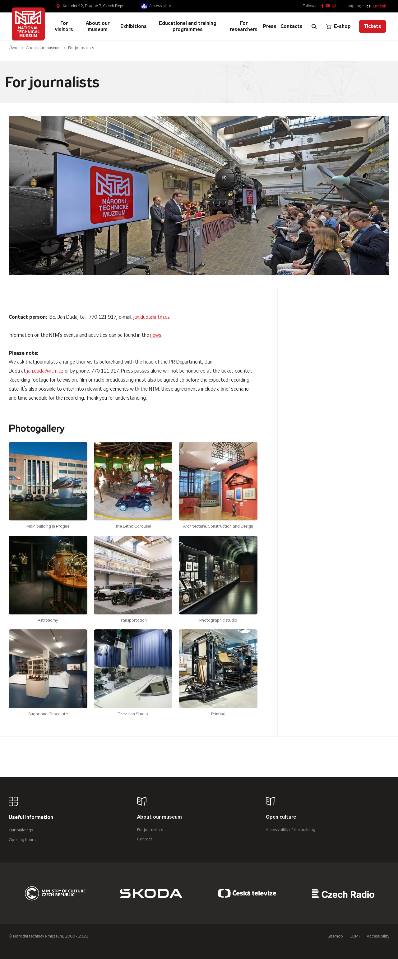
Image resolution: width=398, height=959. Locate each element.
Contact (144, 839)
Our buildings (21, 830)
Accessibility (160, 6)
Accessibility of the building (290, 829)
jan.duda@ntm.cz (151, 317)
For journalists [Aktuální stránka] (81, 47)
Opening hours (22, 839)
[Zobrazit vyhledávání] (314, 26)
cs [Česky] (368, 6)
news (155, 335)
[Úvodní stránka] (28, 23)
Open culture (281, 817)
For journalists (150, 829)
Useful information (31, 817)
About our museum (43, 47)
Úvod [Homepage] (14, 47)
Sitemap (335, 936)
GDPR (354, 936)
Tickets (372, 26)
